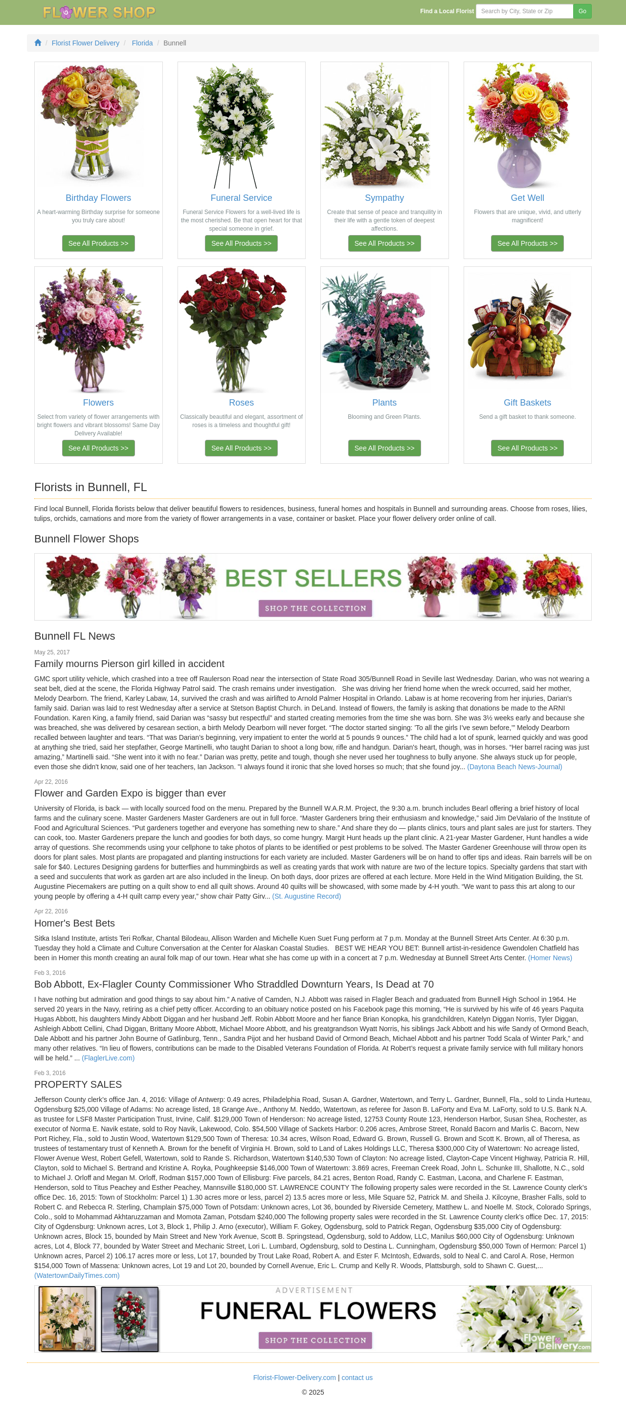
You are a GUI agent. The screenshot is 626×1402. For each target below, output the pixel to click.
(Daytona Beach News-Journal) (514, 767)
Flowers (98, 403)
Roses (241, 403)
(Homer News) (550, 958)
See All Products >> (98, 243)
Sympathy (384, 198)
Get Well (527, 198)
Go (582, 11)
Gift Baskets (527, 403)
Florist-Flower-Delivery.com (294, 1377)
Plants (384, 403)
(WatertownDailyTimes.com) (77, 1275)
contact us (357, 1377)
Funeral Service (241, 198)
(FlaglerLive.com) (108, 1058)
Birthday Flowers (98, 198)
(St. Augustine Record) (306, 896)
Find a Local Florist (447, 11)
